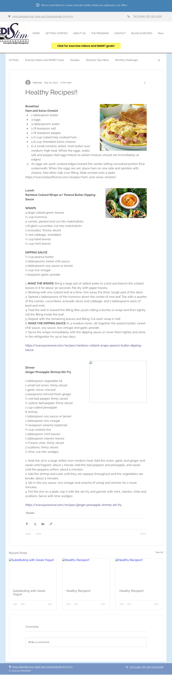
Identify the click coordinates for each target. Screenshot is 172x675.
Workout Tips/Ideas (97, 60)
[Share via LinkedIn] (42, 523)
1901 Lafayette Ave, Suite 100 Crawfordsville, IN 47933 (42, 16)
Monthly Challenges (126, 60)
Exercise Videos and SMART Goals (44, 60)
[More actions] (145, 82)
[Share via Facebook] (26, 523)
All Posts (14, 60)
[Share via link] (51, 523)
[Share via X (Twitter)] (34, 523)
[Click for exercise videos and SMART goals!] (86, 46)
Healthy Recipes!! (78, 590)
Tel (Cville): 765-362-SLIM (147, 16)
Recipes (74, 60)
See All (159, 552)
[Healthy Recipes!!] (86, 572)
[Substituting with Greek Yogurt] (32, 572)
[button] (159, 60)
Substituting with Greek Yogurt (29, 592)
